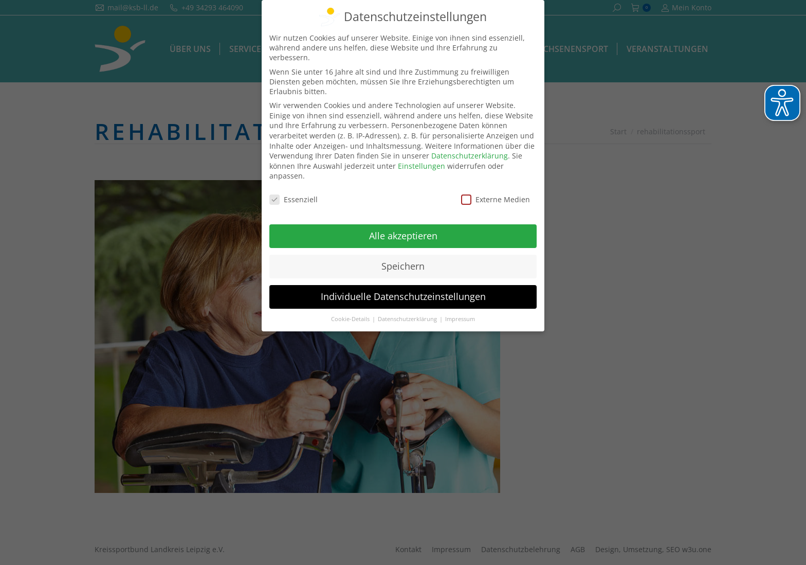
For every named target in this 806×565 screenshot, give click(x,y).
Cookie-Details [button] (351, 319)
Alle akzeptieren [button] (403, 235)
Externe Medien (495, 199)
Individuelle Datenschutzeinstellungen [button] (403, 296)
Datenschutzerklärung (469, 156)
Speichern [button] (403, 266)
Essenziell (293, 199)
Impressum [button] (460, 319)
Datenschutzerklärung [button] (408, 319)
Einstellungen (421, 166)
